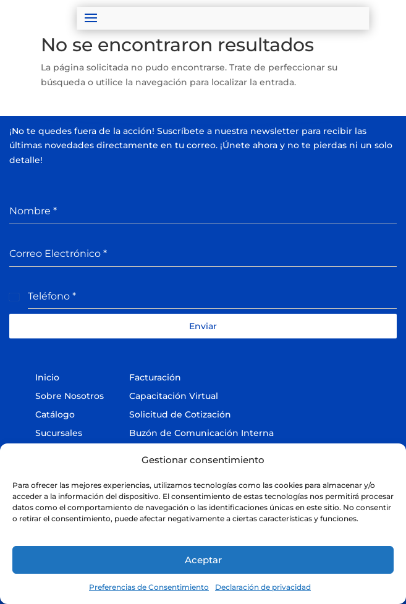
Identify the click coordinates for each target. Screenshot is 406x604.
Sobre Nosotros (69, 395)
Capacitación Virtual (173, 395)
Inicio (47, 377)
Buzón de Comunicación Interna (201, 432)
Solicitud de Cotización (180, 414)
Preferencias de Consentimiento (149, 587)
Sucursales (58, 432)
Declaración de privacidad (263, 587)
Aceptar (203, 560)
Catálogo (55, 414)
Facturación (155, 377)
